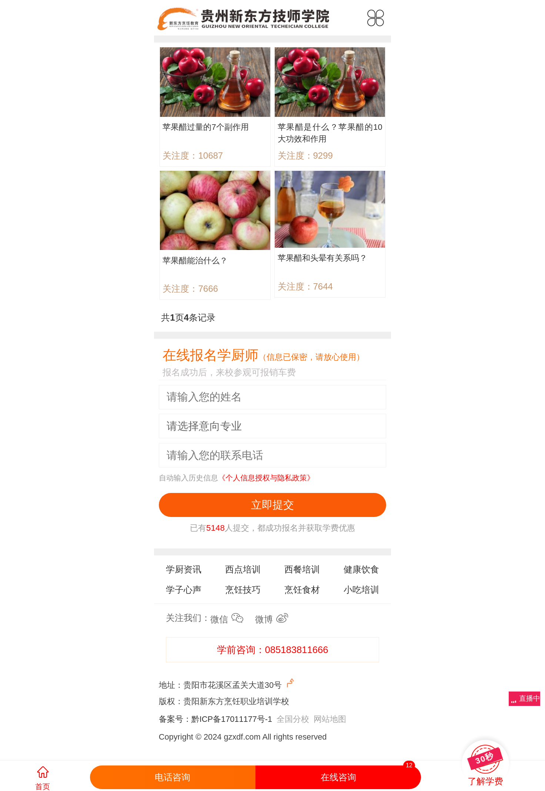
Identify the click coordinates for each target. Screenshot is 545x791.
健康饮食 (361, 569)
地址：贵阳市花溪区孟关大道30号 (227, 683)
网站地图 (330, 719)
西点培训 (243, 569)
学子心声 (183, 590)
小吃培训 (361, 590)
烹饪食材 (302, 590)
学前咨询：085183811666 (272, 650)
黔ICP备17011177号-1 (231, 719)
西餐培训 (302, 569)
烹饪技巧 (243, 590)
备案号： (175, 719)
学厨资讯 (183, 569)
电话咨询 (172, 777)
